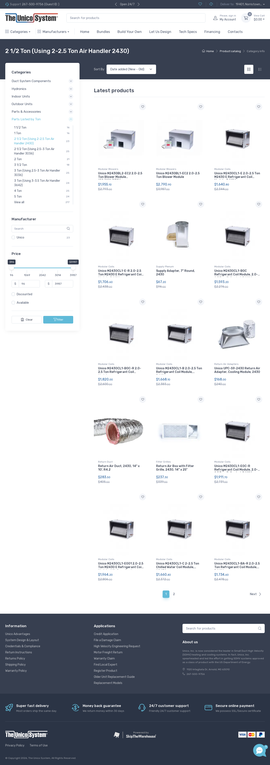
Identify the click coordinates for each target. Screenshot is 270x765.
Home (84, 32)
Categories (16, 32)
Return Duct (105, 461)
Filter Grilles (163, 461)
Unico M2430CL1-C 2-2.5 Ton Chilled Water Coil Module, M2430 (177, 567)
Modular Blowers (108, 169)
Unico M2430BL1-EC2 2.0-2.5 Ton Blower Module (178, 175)
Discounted (24, 294)
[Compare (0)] (209, 4)
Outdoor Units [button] (22, 104)
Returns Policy (15, 658)
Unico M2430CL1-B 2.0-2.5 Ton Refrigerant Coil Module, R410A (179, 372)
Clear (27, 319)
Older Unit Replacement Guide (114, 677)
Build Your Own (129, 32)
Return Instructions (18, 652)
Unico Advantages (17, 634)
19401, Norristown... (249, 4)
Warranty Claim (104, 658)
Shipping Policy (15, 664)
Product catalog (230, 51)
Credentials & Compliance (22, 646)
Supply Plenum (165, 266)
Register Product (105, 671)
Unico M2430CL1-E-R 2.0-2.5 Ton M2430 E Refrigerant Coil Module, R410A (120, 274)
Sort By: (99, 69)
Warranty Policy (16, 671)
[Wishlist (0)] (200, 4)
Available (23, 303)
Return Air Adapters (226, 364)
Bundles (103, 32)
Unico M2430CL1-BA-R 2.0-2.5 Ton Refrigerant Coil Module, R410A (237, 567)
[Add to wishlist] (142, 106)
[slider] (11, 267)
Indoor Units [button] (21, 96)
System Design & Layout (22, 640)
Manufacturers (52, 32)
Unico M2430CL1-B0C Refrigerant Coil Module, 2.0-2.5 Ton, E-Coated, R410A (236, 274)
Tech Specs (188, 32)
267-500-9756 (32, 4)
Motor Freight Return (108, 652)
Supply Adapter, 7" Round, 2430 (175, 272)
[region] (42, 237)
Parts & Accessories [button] (26, 112)
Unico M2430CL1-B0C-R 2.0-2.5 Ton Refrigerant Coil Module (119, 372)
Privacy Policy (14, 745)
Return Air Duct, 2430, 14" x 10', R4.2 (119, 467)
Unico (20, 237)
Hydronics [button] (19, 89)
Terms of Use (39, 745)
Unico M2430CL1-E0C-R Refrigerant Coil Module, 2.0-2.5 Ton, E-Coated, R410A (236, 469)
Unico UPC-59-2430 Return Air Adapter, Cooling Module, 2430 (237, 370)
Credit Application (106, 634)
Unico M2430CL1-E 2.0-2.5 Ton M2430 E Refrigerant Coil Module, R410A (237, 177)
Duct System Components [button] (31, 81)
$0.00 (259, 17)
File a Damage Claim (107, 640)
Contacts (235, 32)
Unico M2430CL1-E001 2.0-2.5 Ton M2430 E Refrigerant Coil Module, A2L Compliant (120, 567)
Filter (58, 319)
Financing (212, 32)
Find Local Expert (105, 664)
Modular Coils (222, 169)
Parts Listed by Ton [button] (26, 119)
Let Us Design (160, 32)
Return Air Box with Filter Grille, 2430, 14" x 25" (175, 467)
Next (256, 594)
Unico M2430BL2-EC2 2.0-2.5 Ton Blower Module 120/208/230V (120, 177)
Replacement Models (108, 683)
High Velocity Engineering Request (117, 646)
